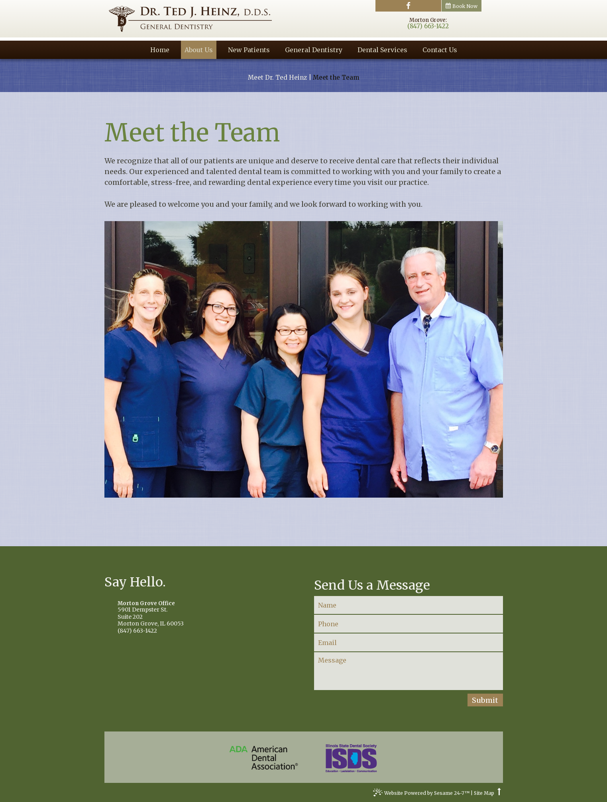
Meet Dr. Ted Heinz (277, 77)
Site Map (484, 793)
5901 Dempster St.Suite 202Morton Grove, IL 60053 (199, 614)
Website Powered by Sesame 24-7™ (421, 794)
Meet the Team (336, 77)
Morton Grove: (428, 20)
